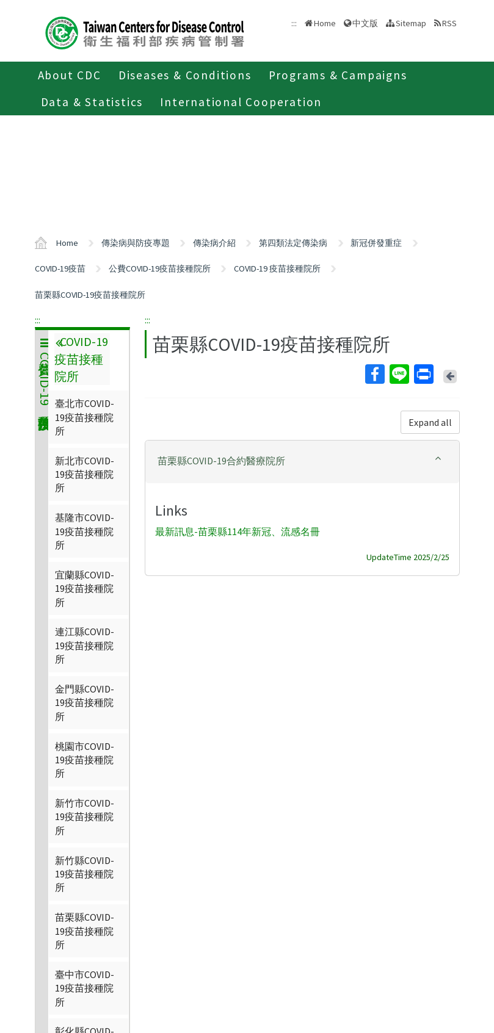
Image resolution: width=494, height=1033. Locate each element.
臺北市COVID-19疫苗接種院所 (84, 417)
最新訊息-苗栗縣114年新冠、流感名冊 (237, 532)
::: (37, 320)
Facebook (374, 374)
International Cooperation (241, 102)
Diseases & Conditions (185, 75)
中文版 (365, 23)
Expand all (430, 422)
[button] (302, 461)
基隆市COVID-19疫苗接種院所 (84, 531)
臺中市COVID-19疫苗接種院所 (84, 988)
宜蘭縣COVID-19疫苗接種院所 (84, 588)
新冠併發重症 (376, 242)
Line (398, 374)
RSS (449, 23)
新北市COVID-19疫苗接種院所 (84, 474)
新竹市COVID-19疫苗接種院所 (84, 817)
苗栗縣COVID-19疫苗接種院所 (90, 294)
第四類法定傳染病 (293, 242)
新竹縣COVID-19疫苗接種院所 (84, 874)
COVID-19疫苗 (60, 268)
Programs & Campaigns (338, 75)
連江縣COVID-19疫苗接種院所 (84, 645)
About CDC (69, 75)
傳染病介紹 (214, 242)
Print (423, 374)
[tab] (302, 462)
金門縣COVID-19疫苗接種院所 (84, 702)
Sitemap (411, 23)
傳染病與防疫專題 (135, 242)
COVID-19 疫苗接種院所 (277, 268)
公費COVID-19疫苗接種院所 (160, 268)
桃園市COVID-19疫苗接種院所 (84, 760)
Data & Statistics (92, 102)
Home (325, 23)
